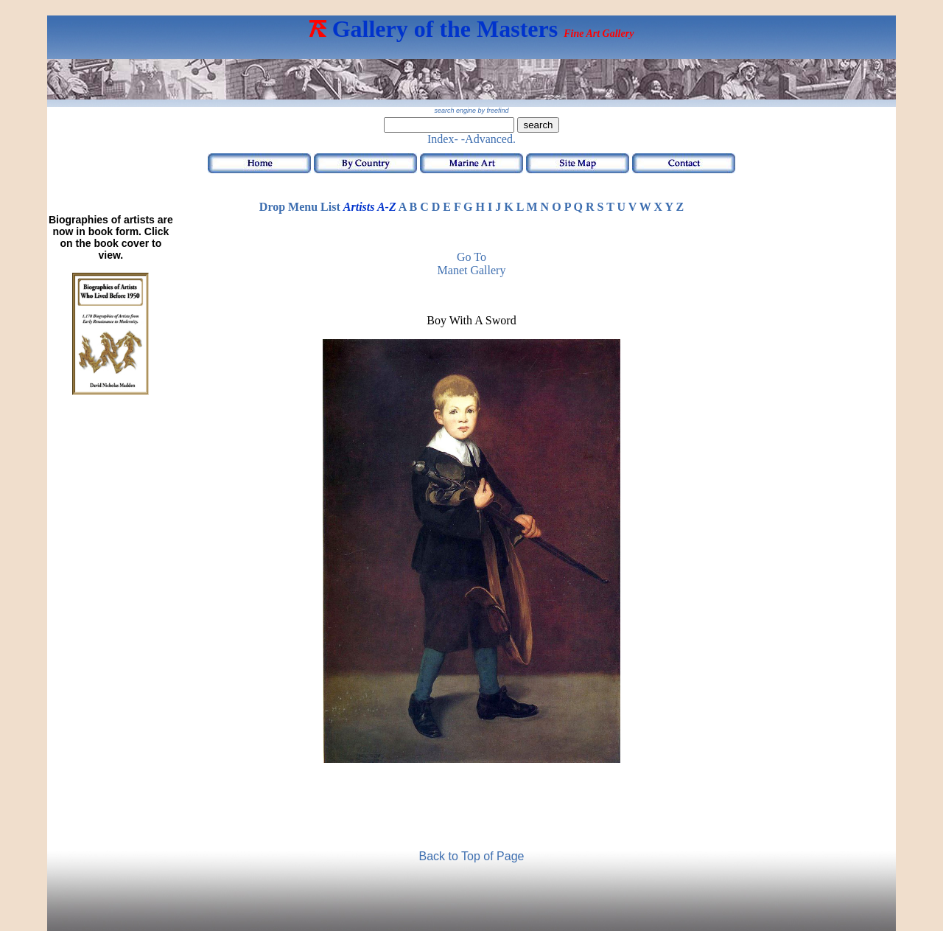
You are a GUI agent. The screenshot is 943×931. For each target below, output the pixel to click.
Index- (442, 139)
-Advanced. (488, 139)
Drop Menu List (299, 207)
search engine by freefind (471, 110)
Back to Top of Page (472, 856)
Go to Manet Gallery (472, 263)
